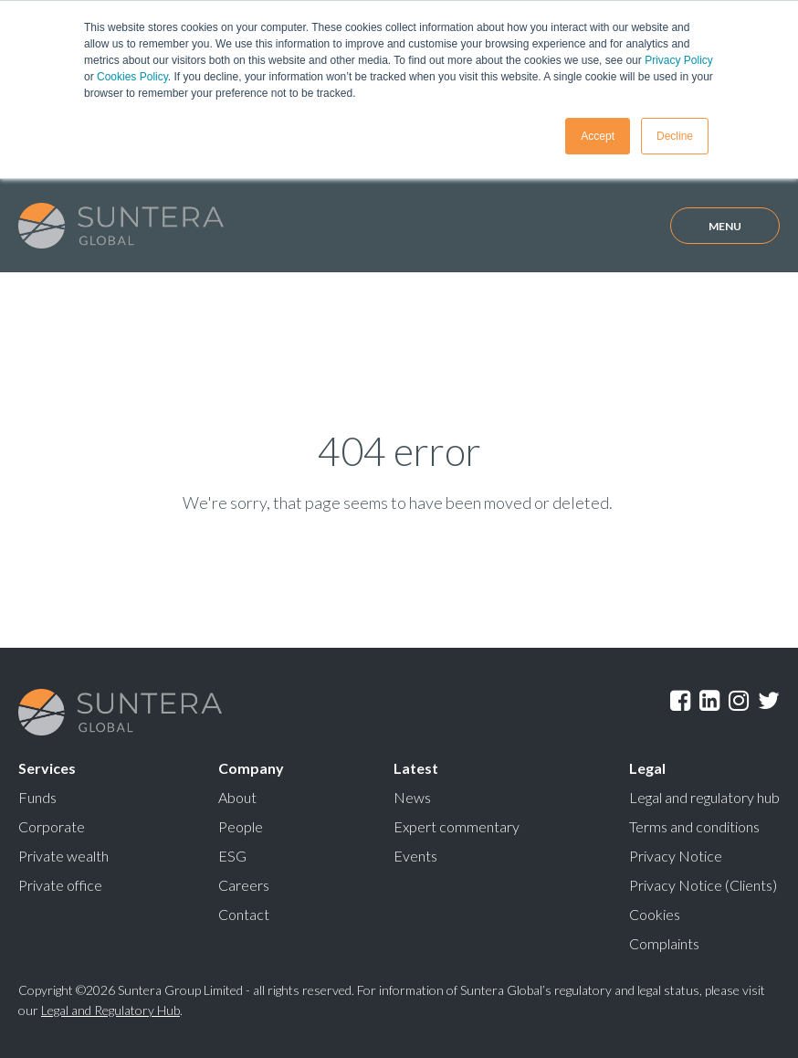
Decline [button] (674, 136)
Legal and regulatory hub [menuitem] (704, 797)
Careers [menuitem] (243, 885)
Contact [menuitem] (243, 914)
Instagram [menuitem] (739, 701)
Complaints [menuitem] (664, 943)
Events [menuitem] (415, 855)
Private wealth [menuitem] (63, 855)
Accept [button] (597, 136)
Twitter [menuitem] (769, 701)
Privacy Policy (679, 60)
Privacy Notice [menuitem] (675, 855)
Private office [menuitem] (60, 885)
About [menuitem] (237, 797)
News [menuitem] (412, 797)
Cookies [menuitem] (654, 914)
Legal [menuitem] (647, 768)
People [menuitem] (240, 826)
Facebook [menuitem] (680, 701)
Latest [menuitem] (416, 768)
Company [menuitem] (251, 768)
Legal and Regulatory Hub (110, 1010)
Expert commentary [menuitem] (457, 826)
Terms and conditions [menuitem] (694, 826)
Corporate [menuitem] (51, 826)
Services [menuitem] (47, 768)
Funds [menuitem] (37, 797)
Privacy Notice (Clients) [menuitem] (703, 885)
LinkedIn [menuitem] (709, 701)
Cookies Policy (132, 76)
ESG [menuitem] (232, 855)
